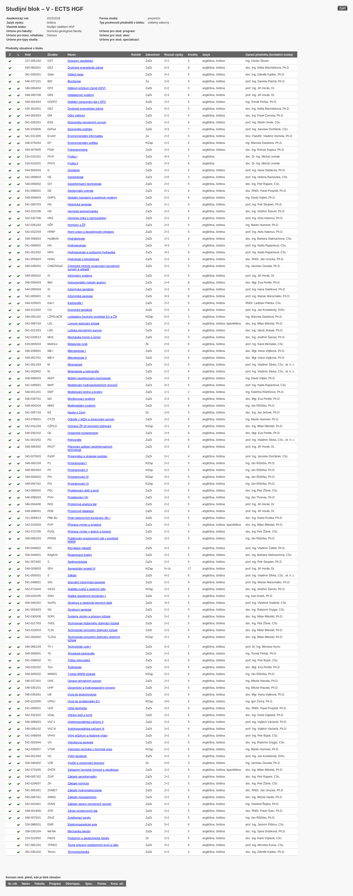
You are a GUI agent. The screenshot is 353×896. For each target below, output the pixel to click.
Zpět (342, 8)
